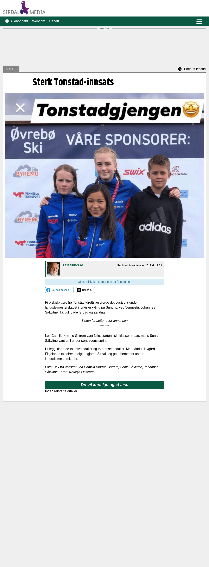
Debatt (54, 21)
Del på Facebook (60, 290)
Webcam (38, 21)
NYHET (11, 69)
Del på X (87, 290)
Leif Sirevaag (73, 265)
